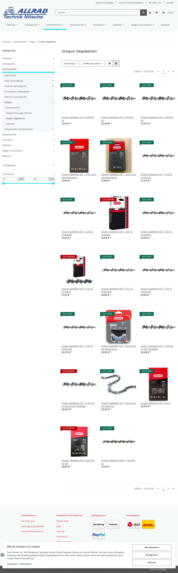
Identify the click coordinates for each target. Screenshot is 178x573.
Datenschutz (25, 564)
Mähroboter (10, 75)
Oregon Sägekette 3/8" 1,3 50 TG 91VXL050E (156, 233)
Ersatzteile (7, 139)
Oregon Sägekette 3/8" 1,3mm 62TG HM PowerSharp (118, 348)
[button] (150, 13)
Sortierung (69, 63)
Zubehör (10, 123)
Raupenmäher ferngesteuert (19, 129)
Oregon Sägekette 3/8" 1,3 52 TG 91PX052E (77, 290)
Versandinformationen (32, 531)
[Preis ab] (10, 179)
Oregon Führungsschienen (19, 113)
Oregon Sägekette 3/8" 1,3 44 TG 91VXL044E (156, 176)
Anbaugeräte (8, 63)
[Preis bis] (41, 179)
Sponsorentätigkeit (105, 2)
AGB (58, 526)
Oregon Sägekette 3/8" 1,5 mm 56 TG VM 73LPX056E (157, 348)
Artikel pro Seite (91, 63)
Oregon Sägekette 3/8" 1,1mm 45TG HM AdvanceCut (79, 176)
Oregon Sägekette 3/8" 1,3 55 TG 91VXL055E (156, 290)
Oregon (8, 102)
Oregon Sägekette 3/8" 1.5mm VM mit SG (78, 462)
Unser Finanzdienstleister (131, 2)
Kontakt (169, 2)
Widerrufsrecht (63, 541)
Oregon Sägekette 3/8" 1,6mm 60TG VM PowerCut (118, 405)
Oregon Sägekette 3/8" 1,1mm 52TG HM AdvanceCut (118, 176)
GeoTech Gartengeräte (16, 96)
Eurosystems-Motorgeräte (17, 91)
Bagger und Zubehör (12, 150)
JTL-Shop (162, 569)
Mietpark (6, 156)
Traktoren (7, 58)
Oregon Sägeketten (15, 118)
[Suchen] (98, 12)
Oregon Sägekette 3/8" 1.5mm (155, 403)
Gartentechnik (9, 69)
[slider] (3, 183)
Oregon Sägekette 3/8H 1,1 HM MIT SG (118, 462)
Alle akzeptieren (151, 547)
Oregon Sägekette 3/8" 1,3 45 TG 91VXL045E (77, 233)
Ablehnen (151, 563)
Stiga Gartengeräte (14, 80)
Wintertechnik (9, 134)
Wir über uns (154, 2)
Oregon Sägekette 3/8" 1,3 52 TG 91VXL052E (117, 290)
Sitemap (60, 531)
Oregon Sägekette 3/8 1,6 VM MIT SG (78, 119)
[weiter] (173, 71)
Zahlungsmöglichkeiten (32, 526)
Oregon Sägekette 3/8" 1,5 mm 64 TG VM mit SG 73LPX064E (78, 405)
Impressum (12, 564)
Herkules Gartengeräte (16, 86)
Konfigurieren (152, 555)
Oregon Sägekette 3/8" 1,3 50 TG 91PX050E (117, 233)
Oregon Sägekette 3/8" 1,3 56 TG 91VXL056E (77, 348)
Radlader (6, 145)
